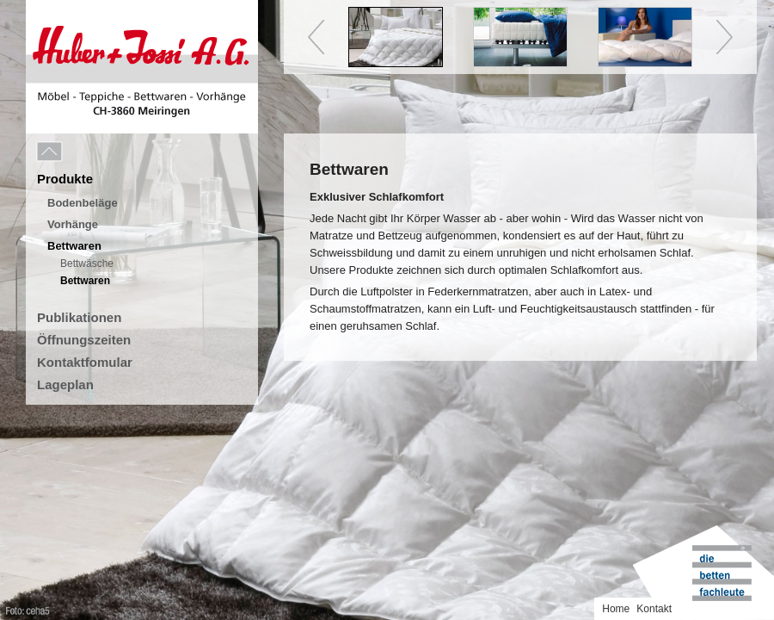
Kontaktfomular (84, 362)
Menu (87, 152)
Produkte (65, 178)
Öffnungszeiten (84, 339)
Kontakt (654, 609)
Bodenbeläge (82, 202)
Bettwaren (74, 245)
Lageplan (65, 384)
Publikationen (79, 317)
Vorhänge (72, 224)
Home (616, 609)
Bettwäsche (87, 263)
